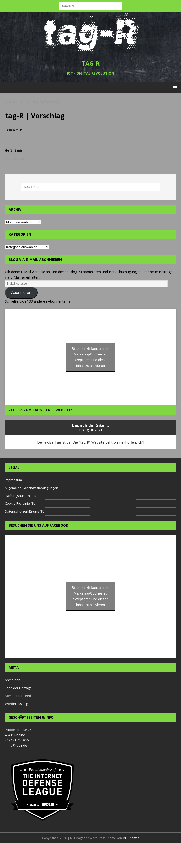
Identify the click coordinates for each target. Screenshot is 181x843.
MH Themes (131, 838)
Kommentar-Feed (18, 695)
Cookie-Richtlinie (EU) (20, 503)
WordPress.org (16, 703)
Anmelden (12, 680)
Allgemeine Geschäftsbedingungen (31, 488)
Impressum (13, 480)
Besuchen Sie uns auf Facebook (38, 525)
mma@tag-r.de (16, 745)
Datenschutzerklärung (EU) (25, 511)
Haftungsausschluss (20, 495)
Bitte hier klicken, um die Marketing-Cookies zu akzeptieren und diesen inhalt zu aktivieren (90, 357)
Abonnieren (21, 292)
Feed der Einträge (18, 688)
